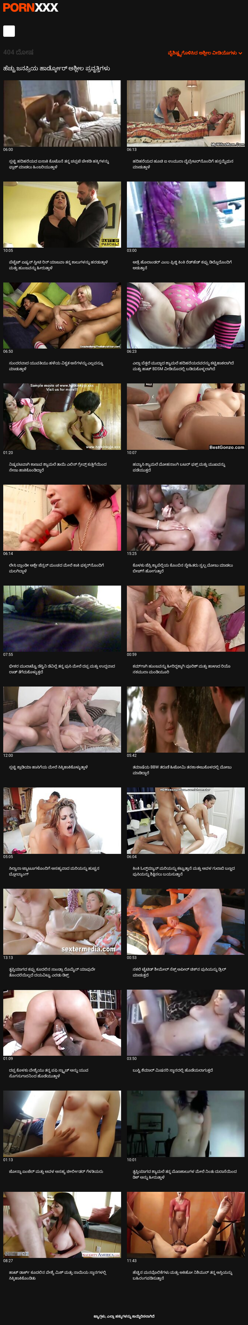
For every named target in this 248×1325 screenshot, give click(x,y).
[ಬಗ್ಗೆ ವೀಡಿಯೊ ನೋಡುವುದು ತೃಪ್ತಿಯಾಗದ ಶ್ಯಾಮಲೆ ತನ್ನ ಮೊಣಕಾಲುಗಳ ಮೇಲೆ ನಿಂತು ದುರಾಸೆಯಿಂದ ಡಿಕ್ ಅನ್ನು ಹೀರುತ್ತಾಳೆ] (186, 1124)
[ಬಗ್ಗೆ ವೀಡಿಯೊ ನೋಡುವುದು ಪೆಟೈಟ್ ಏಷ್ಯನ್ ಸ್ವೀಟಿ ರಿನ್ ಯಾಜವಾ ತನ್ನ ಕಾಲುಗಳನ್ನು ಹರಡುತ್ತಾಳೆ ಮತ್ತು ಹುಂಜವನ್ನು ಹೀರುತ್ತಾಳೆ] (62, 215)
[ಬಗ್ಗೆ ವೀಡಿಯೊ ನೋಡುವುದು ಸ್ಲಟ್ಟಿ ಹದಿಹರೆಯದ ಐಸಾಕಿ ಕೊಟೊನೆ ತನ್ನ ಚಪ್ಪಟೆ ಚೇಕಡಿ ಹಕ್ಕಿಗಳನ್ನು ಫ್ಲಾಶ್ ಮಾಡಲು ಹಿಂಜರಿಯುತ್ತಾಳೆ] (62, 113)
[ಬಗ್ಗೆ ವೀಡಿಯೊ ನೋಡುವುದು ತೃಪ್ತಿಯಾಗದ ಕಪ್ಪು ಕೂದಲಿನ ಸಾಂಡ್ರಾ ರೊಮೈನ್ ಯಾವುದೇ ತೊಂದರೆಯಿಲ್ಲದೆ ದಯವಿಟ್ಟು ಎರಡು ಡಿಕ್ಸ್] (62, 922)
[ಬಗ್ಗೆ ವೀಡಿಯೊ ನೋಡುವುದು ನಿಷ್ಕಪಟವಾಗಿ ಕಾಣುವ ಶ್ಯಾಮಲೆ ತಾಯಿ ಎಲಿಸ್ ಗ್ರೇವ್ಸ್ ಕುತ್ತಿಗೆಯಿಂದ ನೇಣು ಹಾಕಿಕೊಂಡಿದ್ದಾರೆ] (62, 416)
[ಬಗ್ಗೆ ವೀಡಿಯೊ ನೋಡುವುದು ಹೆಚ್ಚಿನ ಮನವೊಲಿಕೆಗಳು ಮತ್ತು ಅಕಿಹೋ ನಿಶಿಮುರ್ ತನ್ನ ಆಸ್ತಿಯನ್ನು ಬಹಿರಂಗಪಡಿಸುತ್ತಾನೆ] (186, 1225)
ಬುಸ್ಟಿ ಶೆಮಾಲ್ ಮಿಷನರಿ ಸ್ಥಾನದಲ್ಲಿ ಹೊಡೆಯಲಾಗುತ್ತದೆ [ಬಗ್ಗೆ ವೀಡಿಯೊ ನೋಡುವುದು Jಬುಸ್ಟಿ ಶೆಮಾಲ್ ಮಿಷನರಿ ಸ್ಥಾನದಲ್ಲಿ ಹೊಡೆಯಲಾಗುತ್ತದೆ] (173, 1070)
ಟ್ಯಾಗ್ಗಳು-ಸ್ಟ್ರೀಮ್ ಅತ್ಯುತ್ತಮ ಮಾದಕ (30, 7)
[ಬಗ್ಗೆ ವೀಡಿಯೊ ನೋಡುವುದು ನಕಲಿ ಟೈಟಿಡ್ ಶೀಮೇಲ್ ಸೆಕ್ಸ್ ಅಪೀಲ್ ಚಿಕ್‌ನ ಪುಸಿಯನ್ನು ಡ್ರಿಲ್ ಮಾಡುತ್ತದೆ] (186, 922)
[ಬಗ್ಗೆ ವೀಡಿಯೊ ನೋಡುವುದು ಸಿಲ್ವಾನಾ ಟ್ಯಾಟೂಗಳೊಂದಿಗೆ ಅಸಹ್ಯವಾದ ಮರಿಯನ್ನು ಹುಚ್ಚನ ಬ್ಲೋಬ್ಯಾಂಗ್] (62, 820)
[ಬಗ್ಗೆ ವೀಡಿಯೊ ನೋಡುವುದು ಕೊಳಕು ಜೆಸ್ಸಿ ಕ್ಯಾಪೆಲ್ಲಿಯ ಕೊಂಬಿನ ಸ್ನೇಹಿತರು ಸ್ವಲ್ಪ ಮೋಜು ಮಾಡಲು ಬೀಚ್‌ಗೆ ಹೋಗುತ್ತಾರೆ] (186, 518)
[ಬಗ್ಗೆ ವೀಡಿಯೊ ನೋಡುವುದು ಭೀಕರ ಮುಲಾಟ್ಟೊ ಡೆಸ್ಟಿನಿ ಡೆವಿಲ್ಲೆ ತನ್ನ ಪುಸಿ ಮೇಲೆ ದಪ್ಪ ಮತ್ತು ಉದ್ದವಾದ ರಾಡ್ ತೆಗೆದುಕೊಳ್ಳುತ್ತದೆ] (62, 619)
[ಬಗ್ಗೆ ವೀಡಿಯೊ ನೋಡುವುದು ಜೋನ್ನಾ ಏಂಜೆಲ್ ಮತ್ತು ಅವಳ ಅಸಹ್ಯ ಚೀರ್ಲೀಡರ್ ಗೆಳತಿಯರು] (62, 1124)
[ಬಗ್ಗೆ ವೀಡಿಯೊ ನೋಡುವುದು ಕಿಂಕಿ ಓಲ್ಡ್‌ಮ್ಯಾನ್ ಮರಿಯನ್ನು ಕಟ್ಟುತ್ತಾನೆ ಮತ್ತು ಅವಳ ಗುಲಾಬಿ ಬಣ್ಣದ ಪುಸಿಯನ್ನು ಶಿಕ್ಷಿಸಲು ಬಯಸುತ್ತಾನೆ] (186, 820)
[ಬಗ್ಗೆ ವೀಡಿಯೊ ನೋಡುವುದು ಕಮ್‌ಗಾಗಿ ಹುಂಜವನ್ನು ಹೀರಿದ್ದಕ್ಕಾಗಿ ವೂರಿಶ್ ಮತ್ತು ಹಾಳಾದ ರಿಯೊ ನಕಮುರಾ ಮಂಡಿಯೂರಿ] (186, 619)
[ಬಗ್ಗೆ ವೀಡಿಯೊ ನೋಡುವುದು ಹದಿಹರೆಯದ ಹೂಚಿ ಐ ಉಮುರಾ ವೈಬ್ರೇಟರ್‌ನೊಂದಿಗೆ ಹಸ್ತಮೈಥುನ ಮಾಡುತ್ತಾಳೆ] (186, 113)
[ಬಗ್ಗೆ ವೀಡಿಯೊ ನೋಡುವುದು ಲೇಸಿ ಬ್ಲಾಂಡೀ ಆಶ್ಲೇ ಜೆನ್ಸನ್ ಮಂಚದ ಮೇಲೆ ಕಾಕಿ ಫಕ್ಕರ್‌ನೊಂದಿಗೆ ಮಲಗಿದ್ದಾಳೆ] (62, 518)
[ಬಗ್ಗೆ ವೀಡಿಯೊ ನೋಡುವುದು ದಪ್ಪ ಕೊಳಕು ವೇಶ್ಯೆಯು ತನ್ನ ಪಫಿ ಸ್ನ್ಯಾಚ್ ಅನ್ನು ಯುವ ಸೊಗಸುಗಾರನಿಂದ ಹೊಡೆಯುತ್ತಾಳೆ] (62, 1023)
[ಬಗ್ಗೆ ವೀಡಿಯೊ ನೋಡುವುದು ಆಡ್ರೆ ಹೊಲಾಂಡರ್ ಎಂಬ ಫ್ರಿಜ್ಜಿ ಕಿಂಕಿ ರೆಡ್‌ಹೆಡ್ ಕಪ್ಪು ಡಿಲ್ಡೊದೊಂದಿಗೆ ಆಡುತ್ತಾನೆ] (186, 215)
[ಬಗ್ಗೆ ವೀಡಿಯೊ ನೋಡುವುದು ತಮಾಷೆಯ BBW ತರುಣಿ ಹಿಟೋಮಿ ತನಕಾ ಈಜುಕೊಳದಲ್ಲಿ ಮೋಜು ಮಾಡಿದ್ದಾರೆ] (186, 720)
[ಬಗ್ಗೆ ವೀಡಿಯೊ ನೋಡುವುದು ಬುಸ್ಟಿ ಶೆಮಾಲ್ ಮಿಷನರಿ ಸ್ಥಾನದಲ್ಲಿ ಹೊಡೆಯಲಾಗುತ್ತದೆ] (186, 1023)
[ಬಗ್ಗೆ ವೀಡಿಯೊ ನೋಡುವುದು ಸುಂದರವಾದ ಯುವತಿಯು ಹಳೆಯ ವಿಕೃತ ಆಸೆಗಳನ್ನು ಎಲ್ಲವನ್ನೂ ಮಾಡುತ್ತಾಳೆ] (62, 315)
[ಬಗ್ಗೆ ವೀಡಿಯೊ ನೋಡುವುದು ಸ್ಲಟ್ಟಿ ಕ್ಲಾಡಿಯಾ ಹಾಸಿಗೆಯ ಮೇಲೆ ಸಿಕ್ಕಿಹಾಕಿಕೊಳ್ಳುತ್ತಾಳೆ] (62, 720)
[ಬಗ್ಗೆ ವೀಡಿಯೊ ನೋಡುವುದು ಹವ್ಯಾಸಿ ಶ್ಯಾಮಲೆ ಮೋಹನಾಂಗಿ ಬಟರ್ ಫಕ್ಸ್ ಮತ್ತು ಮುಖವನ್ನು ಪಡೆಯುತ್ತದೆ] (186, 416)
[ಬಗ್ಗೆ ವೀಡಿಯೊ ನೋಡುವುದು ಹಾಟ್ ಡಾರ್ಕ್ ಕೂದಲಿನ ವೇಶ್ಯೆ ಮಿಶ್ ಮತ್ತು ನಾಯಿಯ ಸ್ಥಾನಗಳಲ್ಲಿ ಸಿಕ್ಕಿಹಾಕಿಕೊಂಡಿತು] (62, 1225)
